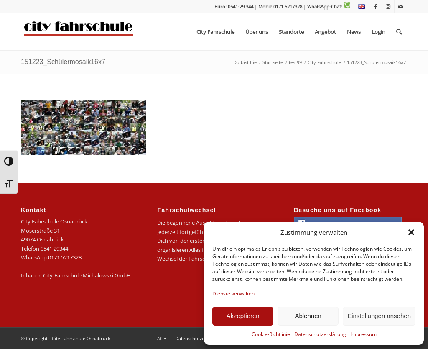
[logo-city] (79, 31)
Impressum (363, 334)
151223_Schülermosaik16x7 (63, 61)
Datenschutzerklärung (320, 334)
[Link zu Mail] (401, 6)
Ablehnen (308, 315)
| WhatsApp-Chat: (326, 6)
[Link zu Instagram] (388, 6)
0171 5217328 (65, 257)
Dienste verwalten (233, 293)
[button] (411, 232)
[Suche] (399, 31)
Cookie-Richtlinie (271, 334)
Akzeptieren (242, 315)
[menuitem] (359, 6)
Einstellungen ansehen (379, 315)
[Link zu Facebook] (375, 6)
